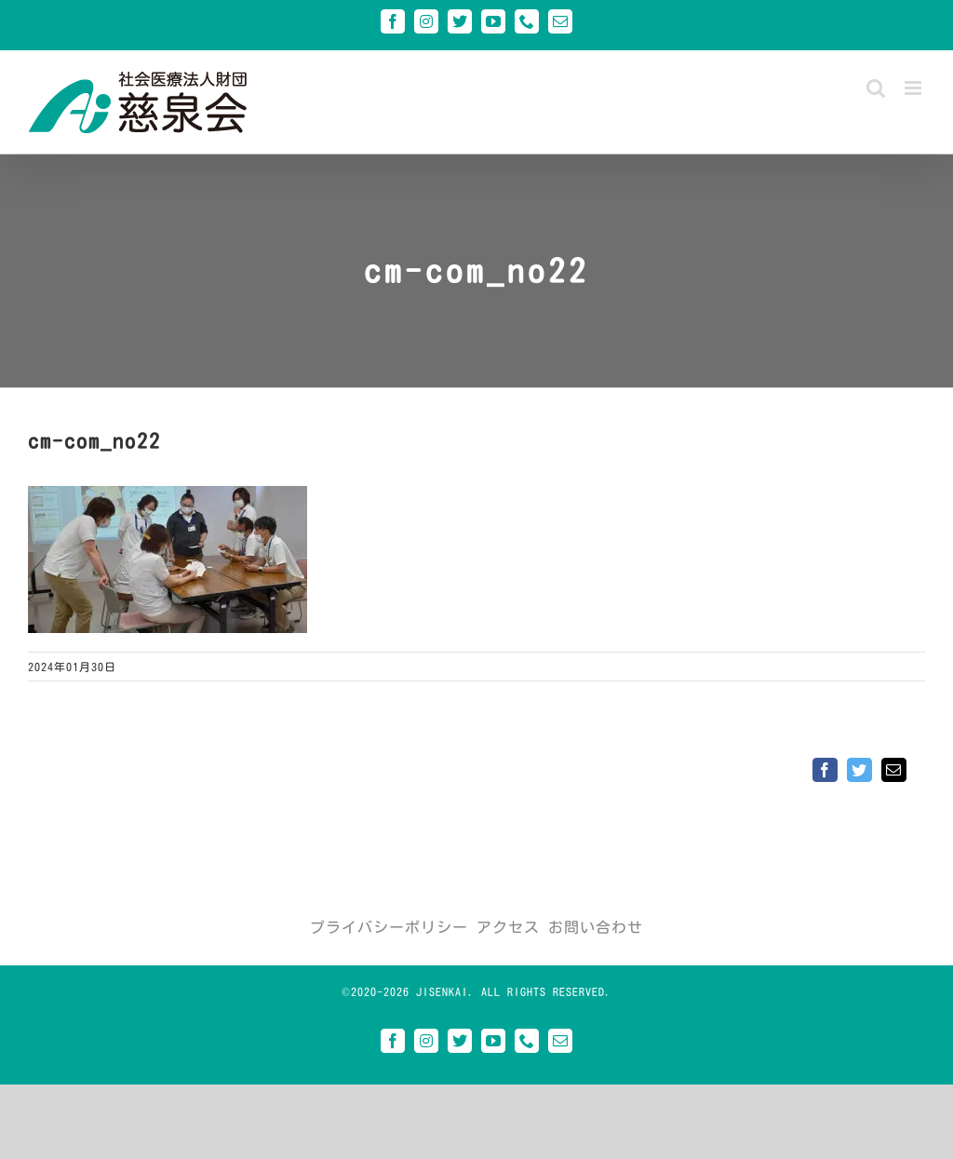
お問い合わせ (595, 927)
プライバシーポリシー (389, 927)
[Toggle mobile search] (876, 88)
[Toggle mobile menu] (915, 88)
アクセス (508, 927)
